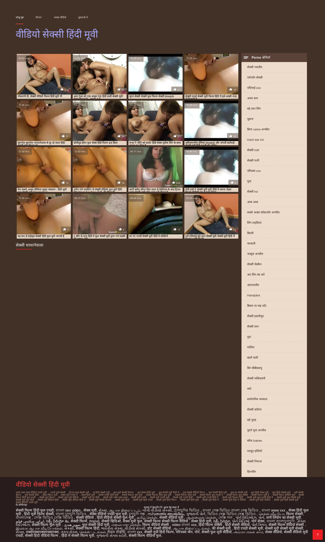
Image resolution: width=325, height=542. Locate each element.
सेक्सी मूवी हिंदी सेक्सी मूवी (286, 499)
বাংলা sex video (68, 510)
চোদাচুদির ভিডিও (187, 510)
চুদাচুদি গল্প (137, 514)
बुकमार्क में (83, 17)
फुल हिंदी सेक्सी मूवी (281, 492)
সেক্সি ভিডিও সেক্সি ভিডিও (54, 517)
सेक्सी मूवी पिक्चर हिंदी (232, 497)
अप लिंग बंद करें (256, 274)
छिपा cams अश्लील (258, 129)
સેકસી (69, 528)
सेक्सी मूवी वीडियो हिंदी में (74, 499)
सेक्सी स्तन (253, 326)
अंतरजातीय (253, 285)
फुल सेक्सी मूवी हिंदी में (169, 492)
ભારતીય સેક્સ (111, 528)
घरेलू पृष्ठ (19, 17)
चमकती (251, 243)
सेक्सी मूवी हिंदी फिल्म (166, 499)
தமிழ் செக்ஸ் (147, 517)
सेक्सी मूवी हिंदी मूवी (189, 499)
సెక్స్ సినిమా (221, 521)
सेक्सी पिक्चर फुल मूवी (132, 495)
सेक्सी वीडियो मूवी (171, 517)
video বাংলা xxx (184, 525)
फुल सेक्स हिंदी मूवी (146, 492)
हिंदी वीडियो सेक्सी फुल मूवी (116, 517)
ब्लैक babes (254, 440)
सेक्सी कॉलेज (254, 409)
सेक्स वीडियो (273, 532)
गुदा (249, 337)
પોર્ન (261, 517)
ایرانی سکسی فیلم (30, 521)
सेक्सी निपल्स (254, 461)
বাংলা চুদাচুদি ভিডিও (72, 514)
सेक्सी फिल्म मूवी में (260, 495)
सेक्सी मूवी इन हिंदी (91, 497)
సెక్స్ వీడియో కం (57, 521)
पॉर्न (197, 532)
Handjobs (253, 295)
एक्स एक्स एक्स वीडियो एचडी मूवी (31, 492)
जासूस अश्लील (255, 254)
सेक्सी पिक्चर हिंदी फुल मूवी (158, 495)
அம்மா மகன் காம (248, 532)
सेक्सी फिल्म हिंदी (87, 528)
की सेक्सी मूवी (222, 528)
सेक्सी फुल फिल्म (47, 497)
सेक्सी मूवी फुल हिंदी (25, 499)
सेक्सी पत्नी (253, 160)
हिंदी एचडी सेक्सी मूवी (248, 528)
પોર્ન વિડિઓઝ (246, 517)
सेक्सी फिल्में (79, 521)
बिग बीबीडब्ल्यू (254, 368)
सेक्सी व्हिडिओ (111, 521)
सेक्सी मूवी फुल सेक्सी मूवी (288, 497)
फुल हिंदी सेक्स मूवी (260, 492)
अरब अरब (252, 202)
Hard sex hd (255, 139)
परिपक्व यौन (184, 532)
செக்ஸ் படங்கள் (92, 532)
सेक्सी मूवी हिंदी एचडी (143, 499)
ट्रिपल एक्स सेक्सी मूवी (79, 492)
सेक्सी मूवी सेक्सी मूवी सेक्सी (284, 528)
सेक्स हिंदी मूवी (88, 495)
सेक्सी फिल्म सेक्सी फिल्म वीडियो (166, 521)
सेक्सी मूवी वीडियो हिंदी (48, 499)
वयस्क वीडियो (60, 17)
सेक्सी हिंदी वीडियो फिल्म (42, 535)
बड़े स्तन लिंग (254, 108)
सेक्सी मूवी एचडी (138, 497)
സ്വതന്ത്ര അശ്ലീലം (166, 514)
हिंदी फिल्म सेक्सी (211, 525)
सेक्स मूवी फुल (132, 521)
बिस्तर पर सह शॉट (257, 305)
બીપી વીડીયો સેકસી (157, 510)
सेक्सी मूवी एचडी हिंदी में (207, 497)
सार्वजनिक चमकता (257, 399)
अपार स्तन (252, 98)
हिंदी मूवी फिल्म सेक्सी (38, 514)
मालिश (250, 347)
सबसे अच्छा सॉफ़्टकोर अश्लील (263, 212)
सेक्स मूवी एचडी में (69, 495)
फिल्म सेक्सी (294, 514)
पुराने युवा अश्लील (256, 430)
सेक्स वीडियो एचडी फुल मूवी (108, 514)
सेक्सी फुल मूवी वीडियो (68, 497)
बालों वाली (252, 357)
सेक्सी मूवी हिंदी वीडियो (259, 499)
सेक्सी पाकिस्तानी (256, 378)
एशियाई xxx (254, 88)
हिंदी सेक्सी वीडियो (237, 525)
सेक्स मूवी (90, 510)
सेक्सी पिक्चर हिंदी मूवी (185, 495)
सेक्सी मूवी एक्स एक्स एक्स (115, 497)
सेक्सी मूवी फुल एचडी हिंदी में (260, 497)
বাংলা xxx (134, 532)
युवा (249, 181)
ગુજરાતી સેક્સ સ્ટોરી (111, 535)
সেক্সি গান (226, 517)
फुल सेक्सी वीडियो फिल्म (194, 492)
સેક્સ (103, 510)
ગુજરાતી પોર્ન (195, 514)
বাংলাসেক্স (24, 517)
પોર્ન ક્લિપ (259, 525)
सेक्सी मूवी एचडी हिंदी (183, 497)
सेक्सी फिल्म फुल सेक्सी (237, 495)
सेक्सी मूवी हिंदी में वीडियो (234, 499)
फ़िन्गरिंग (251, 471)
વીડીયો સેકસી (135, 528)
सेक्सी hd (252, 191)
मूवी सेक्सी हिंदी (32, 495)
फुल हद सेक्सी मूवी (238, 492)
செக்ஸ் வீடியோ (271, 514)
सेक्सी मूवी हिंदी (122, 499)
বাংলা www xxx (274, 510)
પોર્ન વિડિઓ (240, 521)
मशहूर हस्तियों (254, 451)
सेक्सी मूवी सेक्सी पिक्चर (100, 499)
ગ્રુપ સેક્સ (69, 532)
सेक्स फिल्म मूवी (49, 495)
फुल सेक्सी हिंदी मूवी (218, 492)
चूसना (250, 119)
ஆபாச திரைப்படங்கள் (191, 528)
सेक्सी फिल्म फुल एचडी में (211, 495)
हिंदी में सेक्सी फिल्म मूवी (77, 535)
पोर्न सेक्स (257, 521)
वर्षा (249, 388)
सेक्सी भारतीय (254, 67)
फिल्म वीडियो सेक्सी (156, 525)
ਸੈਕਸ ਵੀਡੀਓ (116, 532)
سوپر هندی (72, 525)
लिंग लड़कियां (254, 222)
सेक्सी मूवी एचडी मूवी (159, 497)
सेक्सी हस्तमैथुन (255, 316)
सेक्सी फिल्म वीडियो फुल (284, 495)
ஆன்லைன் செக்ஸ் (201, 517)
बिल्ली (250, 233)
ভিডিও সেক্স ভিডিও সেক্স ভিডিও (232, 514)
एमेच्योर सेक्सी (254, 77)
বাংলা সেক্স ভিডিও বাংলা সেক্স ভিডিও (231, 510)
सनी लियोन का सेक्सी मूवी (283, 517)
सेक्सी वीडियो (85, 517)
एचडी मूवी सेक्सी (57, 492)
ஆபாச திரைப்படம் (124, 510)
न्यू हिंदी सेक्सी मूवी (101, 492)
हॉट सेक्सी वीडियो (159, 528)
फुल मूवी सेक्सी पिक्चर (123, 492)
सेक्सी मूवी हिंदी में (210, 499)
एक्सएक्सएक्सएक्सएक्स (42, 532)
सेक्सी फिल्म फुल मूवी (47, 525)
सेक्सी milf (253, 150)
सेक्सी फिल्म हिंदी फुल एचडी (35, 510)
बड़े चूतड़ (251, 420)
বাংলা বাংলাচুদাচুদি (281, 521)
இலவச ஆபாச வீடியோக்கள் (39, 528)
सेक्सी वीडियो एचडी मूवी (27, 502)
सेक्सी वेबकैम (254, 264)
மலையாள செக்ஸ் (125, 525)
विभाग (39, 17)
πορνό (94, 521)
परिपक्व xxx (254, 171)
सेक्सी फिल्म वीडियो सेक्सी (287, 525)
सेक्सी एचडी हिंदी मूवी (108, 495)
